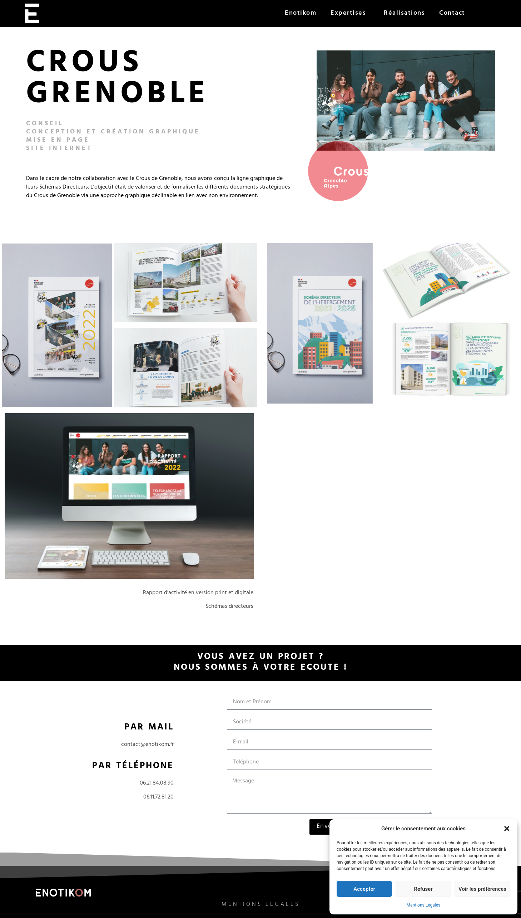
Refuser (423, 889)
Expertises (350, 14)
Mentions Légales (424, 905)
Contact (452, 14)
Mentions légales (261, 908)
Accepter (364, 889)
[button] (506, 828)
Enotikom (300, 14)
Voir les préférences (482, 889)
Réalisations (404, 14)
